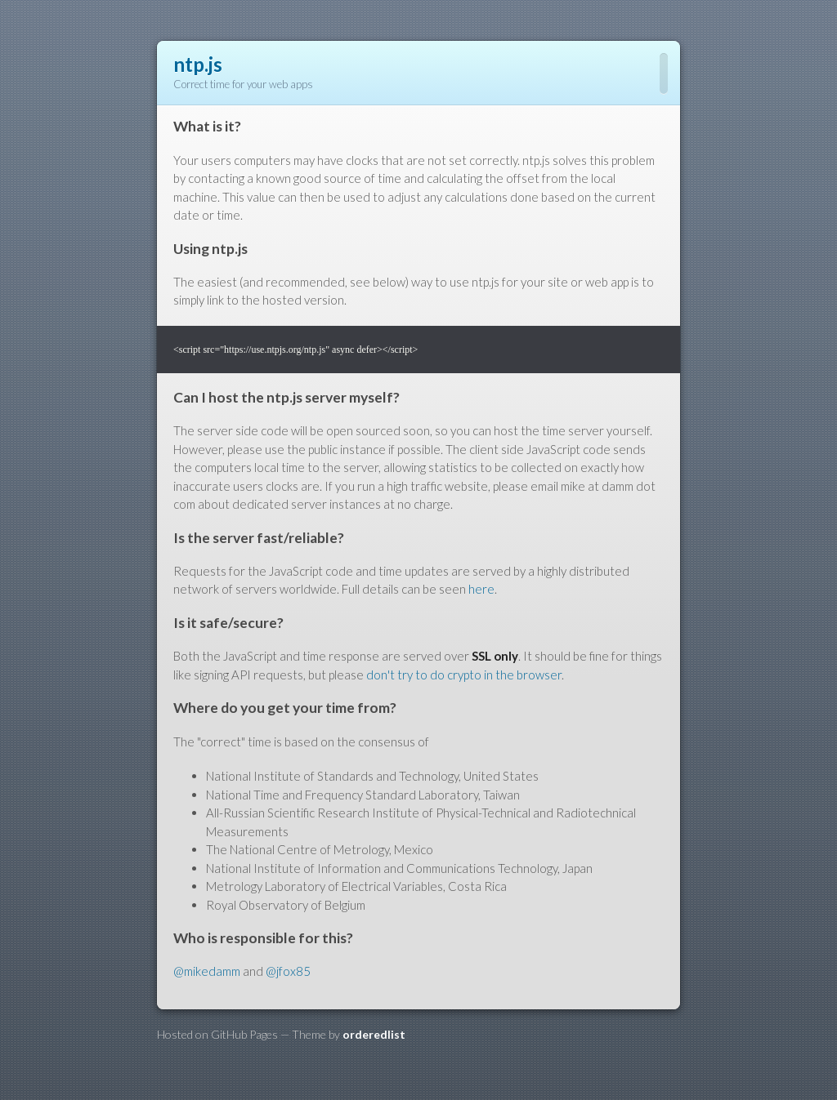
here (481, 588)
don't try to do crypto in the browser (464, 674)
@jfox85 (288, 971)
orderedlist (373, 1034)
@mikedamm (206, 971)
